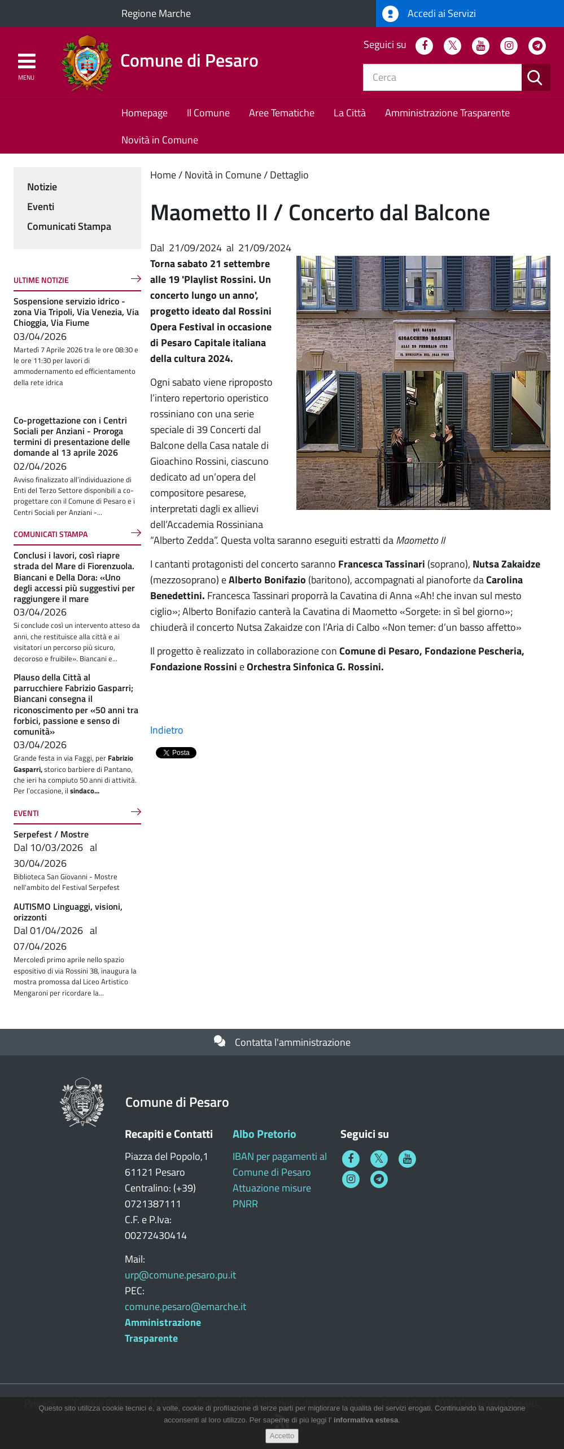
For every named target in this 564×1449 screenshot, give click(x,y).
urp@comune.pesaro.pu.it (180, 1274)
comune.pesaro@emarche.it (185, 1306)
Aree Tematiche (281, 112)
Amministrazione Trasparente (447, 112)
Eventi (40, 206)
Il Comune (208, 112)
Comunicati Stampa (69, 226)
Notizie (42, 186)
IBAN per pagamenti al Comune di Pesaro (280, 1164)
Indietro (166, 729)
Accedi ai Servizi (429, 14)
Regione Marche (156, 13)
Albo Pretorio (264, 1133)
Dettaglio (289, 174)
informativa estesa (366, 1420)
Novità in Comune (159, 139)
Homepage (144, 112)
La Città (350, 112)
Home (163, 174)
